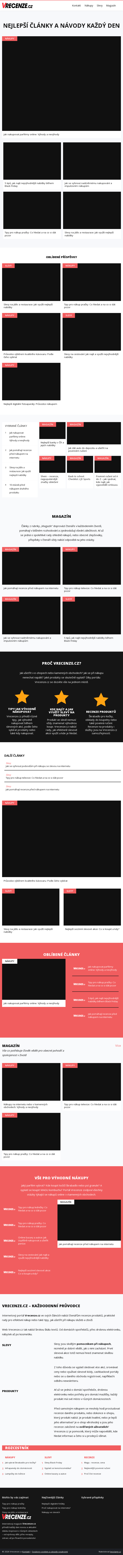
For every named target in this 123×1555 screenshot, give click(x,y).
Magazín (111, 5)
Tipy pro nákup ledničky (14, 1508)
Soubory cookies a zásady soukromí (50, 1551)
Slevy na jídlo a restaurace (15, 1512)
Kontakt (76, 5)
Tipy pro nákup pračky (13, 1503)
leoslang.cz (115, 1551)
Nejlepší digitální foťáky (53, 1503)
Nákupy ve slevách (51, 1512)
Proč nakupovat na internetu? (56, 1508)
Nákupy (89, 5)
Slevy (100, 5)
